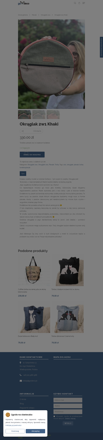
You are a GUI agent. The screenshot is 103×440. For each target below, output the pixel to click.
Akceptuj (35, 431)
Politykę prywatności (13, 425)
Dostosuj (15, 431)
